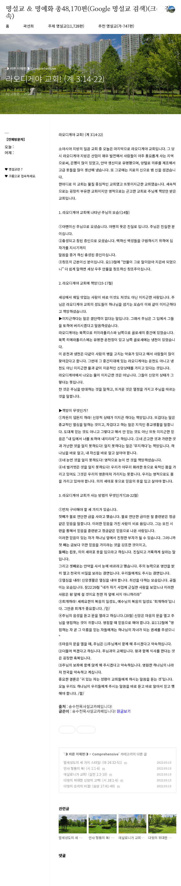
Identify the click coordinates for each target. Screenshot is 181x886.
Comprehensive (105, 754)
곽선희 (28, 26)
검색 (160, 9)
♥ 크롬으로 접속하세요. (20, 176)
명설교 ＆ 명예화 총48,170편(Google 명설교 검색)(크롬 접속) (88, 9)
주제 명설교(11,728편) (66, 26)
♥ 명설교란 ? (13, 169)
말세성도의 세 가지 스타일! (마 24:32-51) (93, 762)
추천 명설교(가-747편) (116, 26)
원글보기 (124, 711)
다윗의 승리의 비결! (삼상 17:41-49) (89, 786)
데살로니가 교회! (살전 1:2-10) (85, 774)
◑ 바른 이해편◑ (76, 754)
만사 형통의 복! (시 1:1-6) (82, 768)
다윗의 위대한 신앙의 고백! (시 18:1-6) (91, 780)
